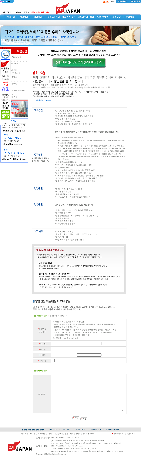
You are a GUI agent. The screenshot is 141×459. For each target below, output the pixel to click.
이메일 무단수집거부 (77, 434)
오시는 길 (33, 434)
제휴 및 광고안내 (46, 434)
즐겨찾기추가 (130, 434)
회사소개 (24, 434)
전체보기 (91, 434)
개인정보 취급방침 (61, 434)
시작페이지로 (118, 434)
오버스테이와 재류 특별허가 (13, 90)
